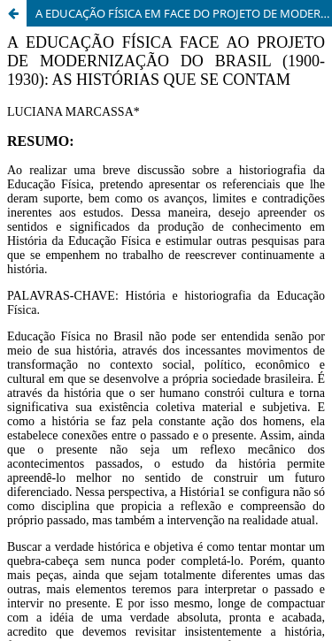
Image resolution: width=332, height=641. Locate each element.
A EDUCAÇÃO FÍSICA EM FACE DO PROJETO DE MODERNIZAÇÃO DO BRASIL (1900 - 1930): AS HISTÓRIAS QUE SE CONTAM (183, 13)
